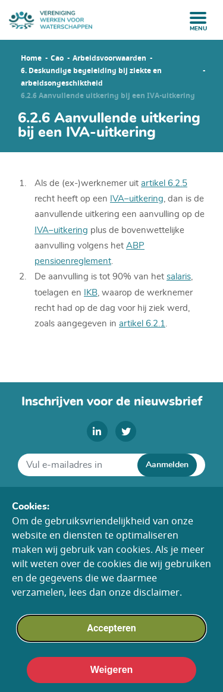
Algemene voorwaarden (112, 496)
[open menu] (198, 18)
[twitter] (125, 431)
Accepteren (111, 642)
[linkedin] (97, 431)
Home (31, 58)
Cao (57, 58)
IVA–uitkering (61, 230)
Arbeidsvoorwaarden (109, 58)
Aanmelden (167, 465)
